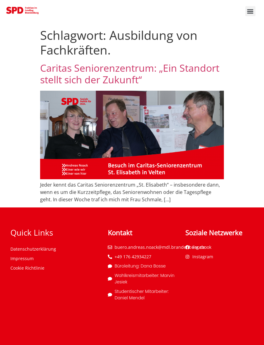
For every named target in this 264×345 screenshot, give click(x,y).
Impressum (22, 258)
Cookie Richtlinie (27, 268)
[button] (250, 11)
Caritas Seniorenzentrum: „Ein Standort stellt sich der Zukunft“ (129, 73)
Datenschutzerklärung (33, 249)
